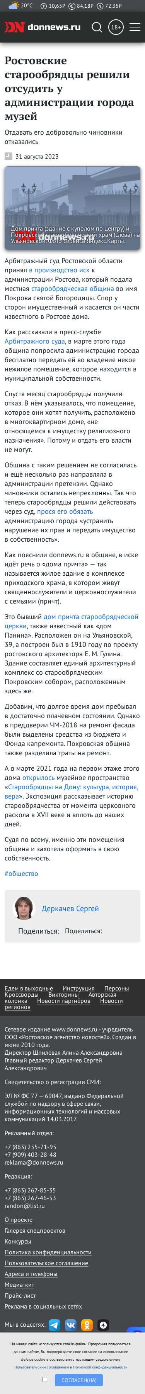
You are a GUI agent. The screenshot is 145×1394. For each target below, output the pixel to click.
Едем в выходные (29, 988)
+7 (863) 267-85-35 (30, 1190)
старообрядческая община (72, 288)
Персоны (116, 988)
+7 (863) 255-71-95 (30, 1147)
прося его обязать (65, 511)
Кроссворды (22, 994)
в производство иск (59, 269)
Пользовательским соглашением (41, 1367)
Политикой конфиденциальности (100, 1367)
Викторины (63, 994)
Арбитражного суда (35, 341)
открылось (38, 777)
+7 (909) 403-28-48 (30, 1154)
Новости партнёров (63, 1000)
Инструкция (79, 988)
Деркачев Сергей (55, 908)
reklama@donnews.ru (34, 1162)
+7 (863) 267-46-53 (30, 1198)
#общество (21, 873)
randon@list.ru (25, 1205)
